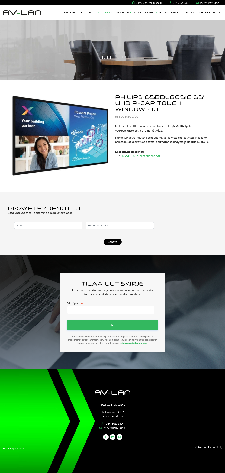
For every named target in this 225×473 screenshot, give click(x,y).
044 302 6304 (112, 423)
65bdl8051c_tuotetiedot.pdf (141, 156)
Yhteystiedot (209, 12)
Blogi (190, 12)
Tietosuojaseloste (13, 448)
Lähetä (112, 242)
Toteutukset (144, 12)
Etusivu (70, 12)
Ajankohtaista (170, 12)
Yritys (86, 12)
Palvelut (122, 12)
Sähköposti (75, 304)
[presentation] (184, 225)
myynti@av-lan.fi (112, 427)
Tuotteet (102, 12)
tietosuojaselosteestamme (133, 343)
